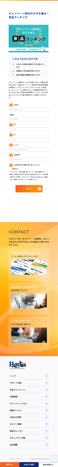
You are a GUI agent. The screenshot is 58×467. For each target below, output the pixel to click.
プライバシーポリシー (16, 459)
